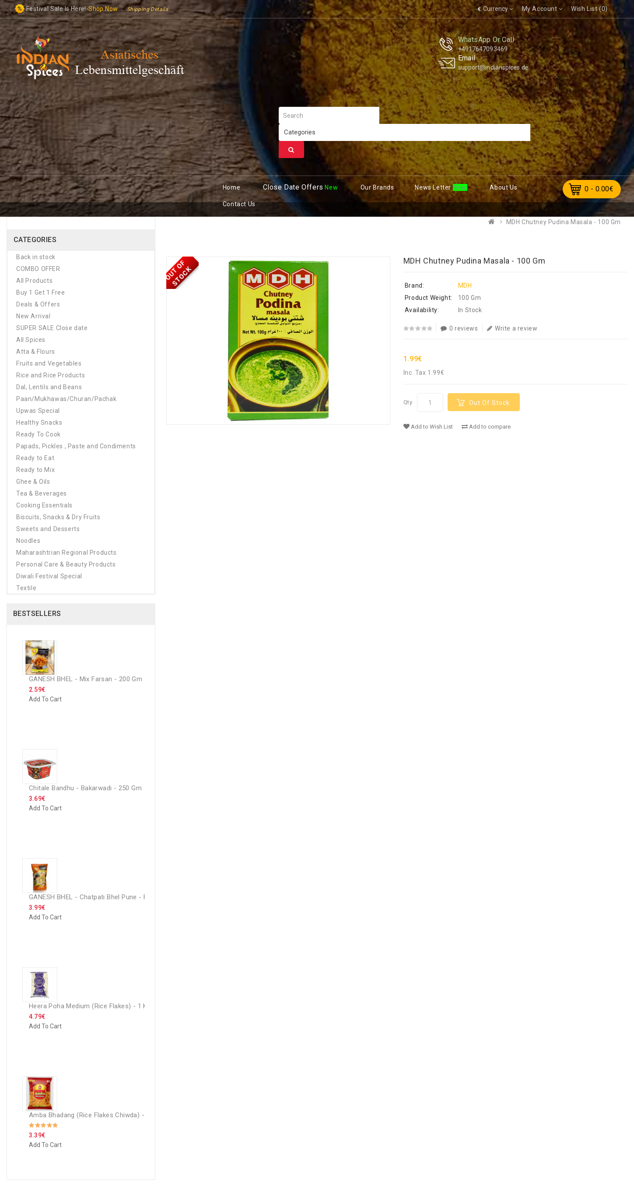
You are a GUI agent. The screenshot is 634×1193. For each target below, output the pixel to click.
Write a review (512, 328)
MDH (465, 285)
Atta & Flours (35, 351)
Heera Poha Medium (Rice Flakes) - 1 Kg (90, 1006)
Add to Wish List (428, 426)
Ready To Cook (38, 434)
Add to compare (486, 426)
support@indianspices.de (493, 67)
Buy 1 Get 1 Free (40, 292)
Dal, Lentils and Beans (49, 387)
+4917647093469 (483, 49)
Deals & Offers (38, 304)
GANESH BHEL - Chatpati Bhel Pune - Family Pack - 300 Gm (119, 897)
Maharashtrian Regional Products (66, 552)
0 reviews (459, 328)
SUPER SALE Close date (52, 327)
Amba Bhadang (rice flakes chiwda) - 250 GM (99, 1115)
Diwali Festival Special (49, 576)
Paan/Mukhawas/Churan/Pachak (66, 398)
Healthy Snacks (39, 422)
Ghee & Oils (33, 481)
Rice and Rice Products (50, 375)
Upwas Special (38, 410)
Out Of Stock (489, 402)
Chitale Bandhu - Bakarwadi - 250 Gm (85, 788)
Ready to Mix (35, 469)
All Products (34, 280)
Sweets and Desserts (48, 528)
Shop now (103, 8)
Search (291, 150)
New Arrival (33, 316)
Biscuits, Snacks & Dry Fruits (58, 517)
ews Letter (433, 187)
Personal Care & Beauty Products (66, 564)
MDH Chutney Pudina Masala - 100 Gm (563, 221)
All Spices (31, 339)
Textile (26, 587)
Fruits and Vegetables (49, 363)
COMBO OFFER (38, 268)
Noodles (28, 540)
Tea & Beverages (41, 493)
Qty (408, 402)
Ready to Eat (35, 457)
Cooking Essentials (44, 505)
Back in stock (36, 256)
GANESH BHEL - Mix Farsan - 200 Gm (85, 679)
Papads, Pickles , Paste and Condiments (76, 446)
